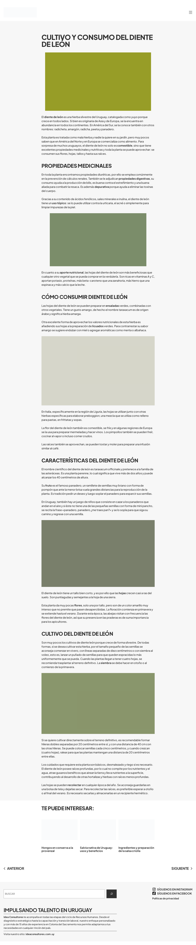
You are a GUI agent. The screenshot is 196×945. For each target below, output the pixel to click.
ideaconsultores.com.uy (39, 934)
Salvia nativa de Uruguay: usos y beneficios (98, 834)
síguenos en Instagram (174, 889)
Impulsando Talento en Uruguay (48, 910)
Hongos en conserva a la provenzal (59, 834)
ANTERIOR (15, 868)
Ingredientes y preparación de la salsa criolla (136, 834)
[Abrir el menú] (190, 12)
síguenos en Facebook (174, 893)
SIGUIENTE (180, 868)
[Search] (111, 893)
